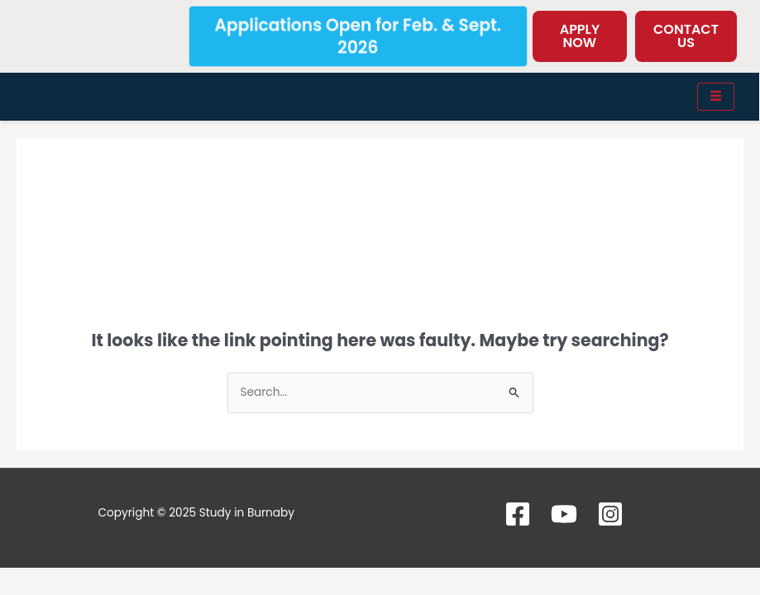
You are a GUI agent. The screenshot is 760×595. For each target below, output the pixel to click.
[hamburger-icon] (715, 97)
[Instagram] (610, 514)
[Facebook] (517, 514)
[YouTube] (564, 514)
